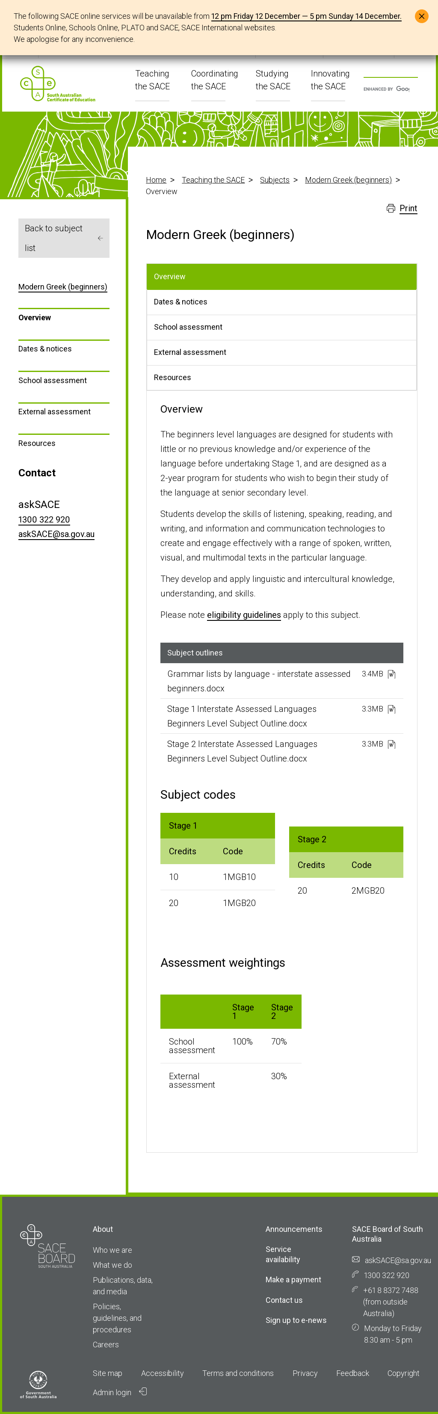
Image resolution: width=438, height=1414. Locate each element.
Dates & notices (45, 348)
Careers (106, 1344)
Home (156, 179)
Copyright (404, 1373)
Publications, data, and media (123, 1285)
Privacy (305, 1373)
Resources (37, 443)
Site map (107, 1373)
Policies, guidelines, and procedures (117, 1318)
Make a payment (293, 1279)
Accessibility (162, 1373)
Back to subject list (64, 238)
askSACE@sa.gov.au (56, 534)
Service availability (283, 1254)
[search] (386, 89)
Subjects (275, 179)
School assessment (52, 380)
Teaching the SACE (213, 179)
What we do (112, 1264)
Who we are (112, 1250)
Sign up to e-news (296, 1320)
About (103, 1229)
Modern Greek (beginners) (348, 179)
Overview (34, 317)
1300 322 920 (44, 519)
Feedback (352, 1373)
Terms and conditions (238, 1373)
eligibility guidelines (244, 615)
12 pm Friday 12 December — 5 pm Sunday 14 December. (306, 16)
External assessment (54, 411)
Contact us (284, 1300)
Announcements (294, 1229)
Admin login (120, 1392)
